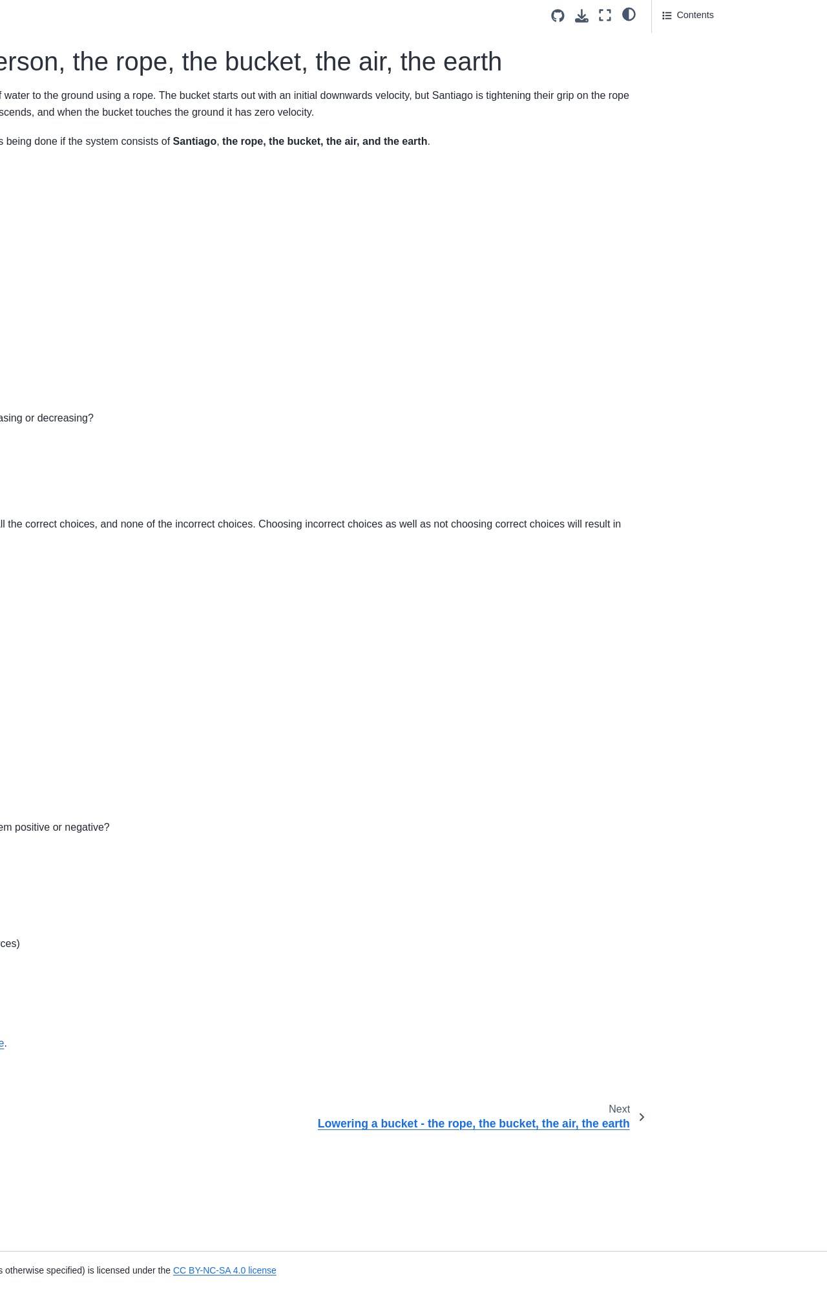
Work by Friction (50, 64)
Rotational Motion (53, 909)
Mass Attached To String (67, 888)
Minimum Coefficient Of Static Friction (78, 660)
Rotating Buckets (52, 447)
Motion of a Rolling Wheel (70, 570)
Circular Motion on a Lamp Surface (71, 419)
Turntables (38, 868)
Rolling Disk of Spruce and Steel (83, 1134)
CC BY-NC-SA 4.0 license (575, 1270)
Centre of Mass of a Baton (71, 509)
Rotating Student (51, 467)
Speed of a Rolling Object (69, 729)
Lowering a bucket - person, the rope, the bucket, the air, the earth (78, 141)
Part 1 (675, 39)
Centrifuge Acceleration (65, 611)
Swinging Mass (48, 1155)
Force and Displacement (67, 337)
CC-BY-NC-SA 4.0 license (384, 1141)
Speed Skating (47, 1114)
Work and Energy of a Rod (71, 316)
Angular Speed (47, 1196)
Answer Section (705, 57)
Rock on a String (51, 1217)
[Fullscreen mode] (605, 15)
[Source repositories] (558, 16)
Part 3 (674, 93)
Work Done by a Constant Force (83, 295)
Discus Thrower (49, 1032)
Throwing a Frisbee (56, 1271)
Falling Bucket (46, 1052)
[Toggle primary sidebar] (188, 15)
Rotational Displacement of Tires (84, 1094)
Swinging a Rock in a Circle (73, 591)
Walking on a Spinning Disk (73, 255)
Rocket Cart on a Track (64, 234)
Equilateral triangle (55, 549)
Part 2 (674, 75)
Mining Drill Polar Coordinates (78, 1073)
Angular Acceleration (59, 950)
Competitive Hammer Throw (74, 631)
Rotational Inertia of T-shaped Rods (78, 798)
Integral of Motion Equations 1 (78, 105)
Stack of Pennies (52, 529)
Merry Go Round (51, 488)
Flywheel (35, 770)
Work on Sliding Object (64, 85)
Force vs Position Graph (66, 357)
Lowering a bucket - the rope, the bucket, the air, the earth (84, 185)
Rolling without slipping (64, 688)
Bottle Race (41, 991)
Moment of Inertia (53, 827)
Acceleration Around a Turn (73, 929)
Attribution (683, 111)
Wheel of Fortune (52, 1176)
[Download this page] (582, 16)
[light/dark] (629, 14)
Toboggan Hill (45, 44)
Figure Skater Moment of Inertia (82, 750)
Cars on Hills (43, 1012)
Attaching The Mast (57, 970)
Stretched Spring (51, 23)
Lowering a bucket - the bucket (80, 213)
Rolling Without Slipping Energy (82, 708)
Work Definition (48, 275)
